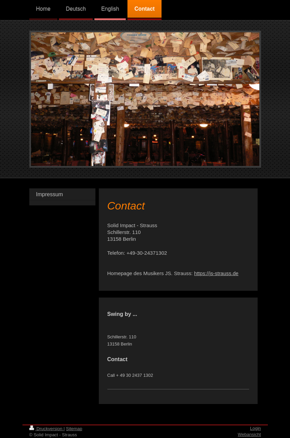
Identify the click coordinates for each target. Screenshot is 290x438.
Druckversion (46, 428)
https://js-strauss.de (216, 273)
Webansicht (249, 434)
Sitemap (74, 428)
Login (255, 428)
